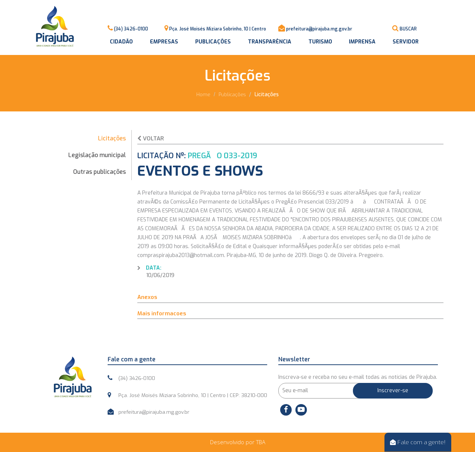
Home (203, 94)
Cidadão (121, 41)
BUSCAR (408, 29)
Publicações (213, 41)
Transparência (269, 41)
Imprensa (362, 41)
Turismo (320, 41)
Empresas (164, 41)
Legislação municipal (97, 155)
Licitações (112, 138)
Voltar (150, 138)
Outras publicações (99, 172)
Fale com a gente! (418, 442)
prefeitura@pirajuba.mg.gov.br (319, 29)
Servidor (406, 41)
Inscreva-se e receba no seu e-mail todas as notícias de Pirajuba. (357, 377)
